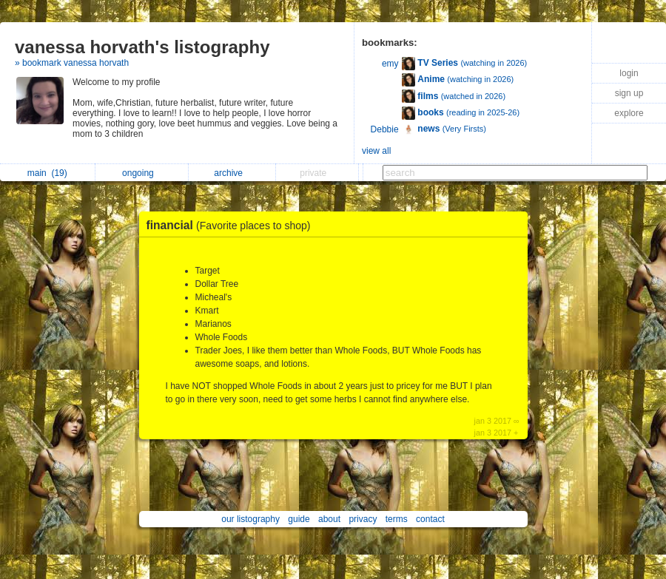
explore (628, 113)
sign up (629, 93)
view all (376, 151)
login (628, 73)
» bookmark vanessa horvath (72, 63)
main (47, 173)
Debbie (385, 129)
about (329, 519)
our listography (250, 519)
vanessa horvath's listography (142, 47)
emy (390, 63)
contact (430, 519)
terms (397, 519)
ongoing (141, 173)
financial (232, 225)
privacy (363, 519)
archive (232, 173)
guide (298, 519)
